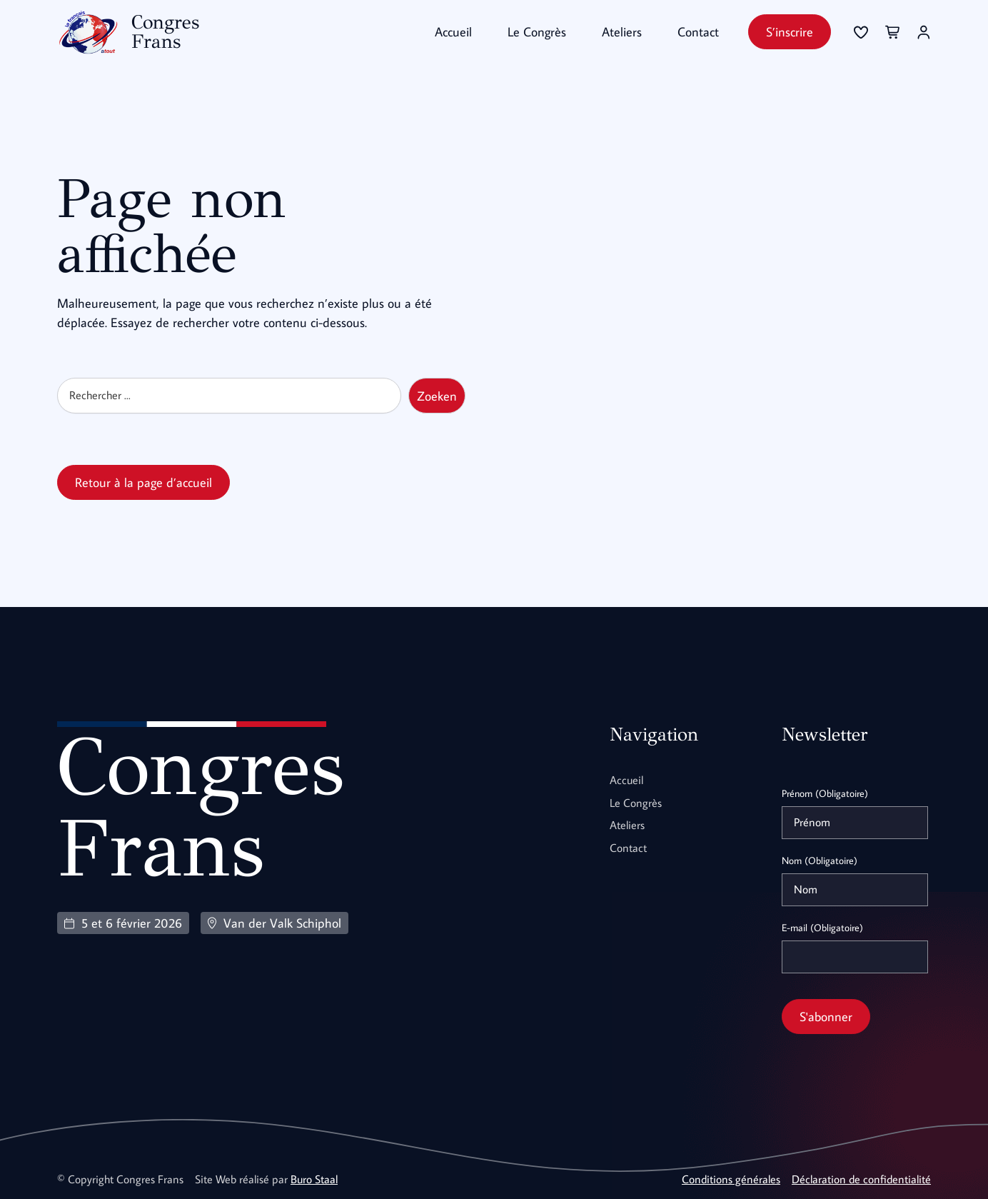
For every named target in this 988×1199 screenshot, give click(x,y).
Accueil (453, 32)
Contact (698, 32)
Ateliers (622, 32)
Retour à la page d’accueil (143, 481)
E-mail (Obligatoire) (822, 926)
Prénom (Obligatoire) (825, 792)
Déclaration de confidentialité (861, 1178)
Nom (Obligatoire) (819, 859)
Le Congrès (537, 32)
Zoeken (437, 395)
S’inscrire (789, 32)
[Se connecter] (861, 32)
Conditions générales (731, 1178)
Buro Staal (314, 1178)
